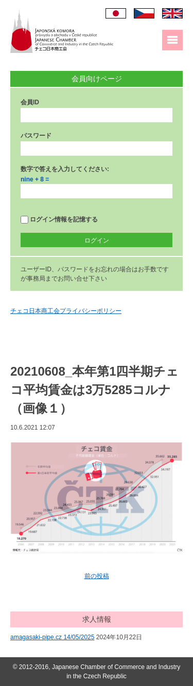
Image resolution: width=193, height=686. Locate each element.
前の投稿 (96, 576)
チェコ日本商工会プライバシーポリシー (65, 310)
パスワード (36, 135)
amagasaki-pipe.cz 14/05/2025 (52, 637)
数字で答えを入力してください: (65, 169)
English (172, 13)
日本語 (116, 13)
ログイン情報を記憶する (59, 220)
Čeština (144, 13)
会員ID (30, 102)
